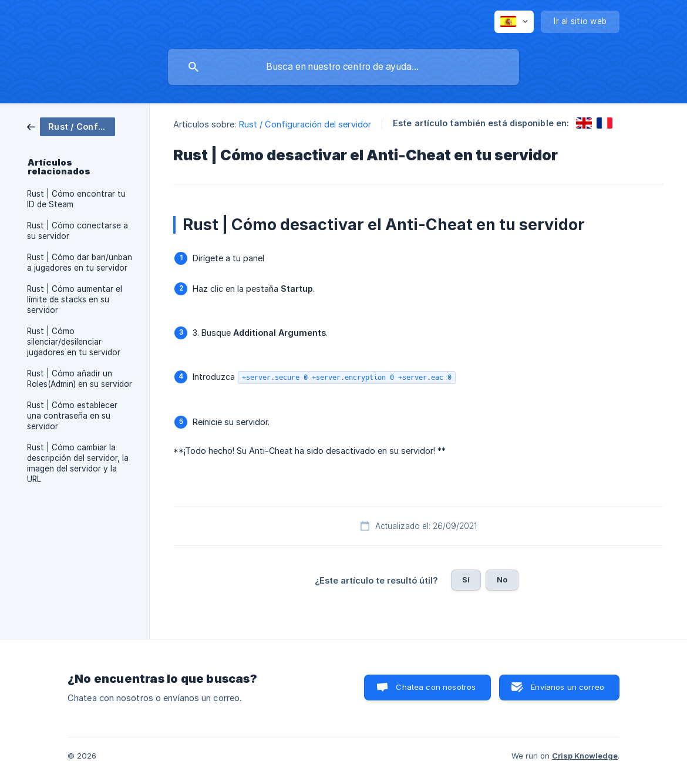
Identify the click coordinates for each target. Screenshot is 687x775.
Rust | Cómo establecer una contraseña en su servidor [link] (72, 415)
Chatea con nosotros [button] (436, 687)
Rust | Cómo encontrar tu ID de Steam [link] (76, 199)
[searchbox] (343, 67)
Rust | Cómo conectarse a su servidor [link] (77, 231)
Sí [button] (466, 579)
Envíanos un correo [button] (567, 687)
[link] (71, 126)
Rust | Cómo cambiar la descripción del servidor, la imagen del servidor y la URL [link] (78, 463)
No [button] (502, 579)
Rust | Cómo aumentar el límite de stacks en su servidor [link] (74, 299)
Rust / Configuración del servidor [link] (305, 124)
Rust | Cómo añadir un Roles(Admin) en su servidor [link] (79, 379)
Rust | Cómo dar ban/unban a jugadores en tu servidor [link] (79, 262)
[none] (514, 22)
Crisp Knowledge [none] (585, 755)
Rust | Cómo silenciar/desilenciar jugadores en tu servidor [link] (73, 341)
